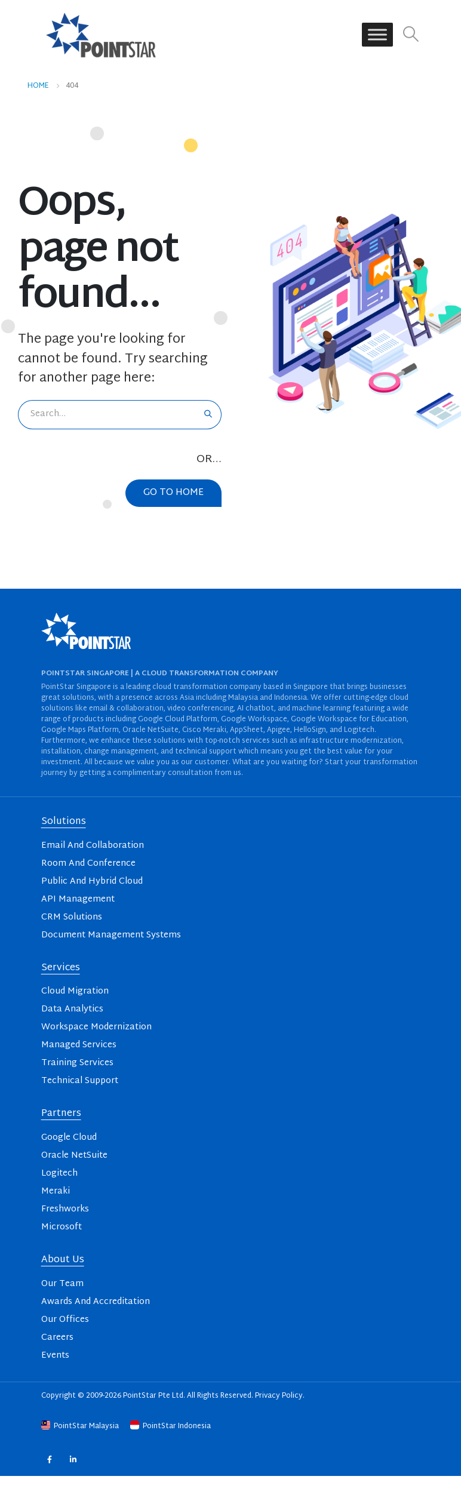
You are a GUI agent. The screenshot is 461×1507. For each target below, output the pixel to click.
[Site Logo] (101, 34)
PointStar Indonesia (170, 1426)
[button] (410, 35)
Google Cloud (69, 1138)
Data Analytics (72, 1009)
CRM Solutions (71, 917)
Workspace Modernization (96, 1027)
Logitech (59, 1173)
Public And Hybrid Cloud (92, 882)
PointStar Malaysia (81, 1426)
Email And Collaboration (92, 846)
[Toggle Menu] (377, 35)
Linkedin (73, 1459)
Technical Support (79, 1081)
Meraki (55, 1191)
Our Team (62, 1284)
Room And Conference (88, 864)
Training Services (77, 1063)
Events (55, 1356)
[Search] (208, 414)
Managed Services (78, 1045)
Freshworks (65, 1209)
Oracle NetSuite (74, 1156)
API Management (78, 899)
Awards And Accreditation (95, 1302)
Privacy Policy (279, 1396)
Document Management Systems (111, 935)
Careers (57, 1338)
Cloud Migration (75, 991)
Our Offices (65, 1320)
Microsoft (61, 1227)
